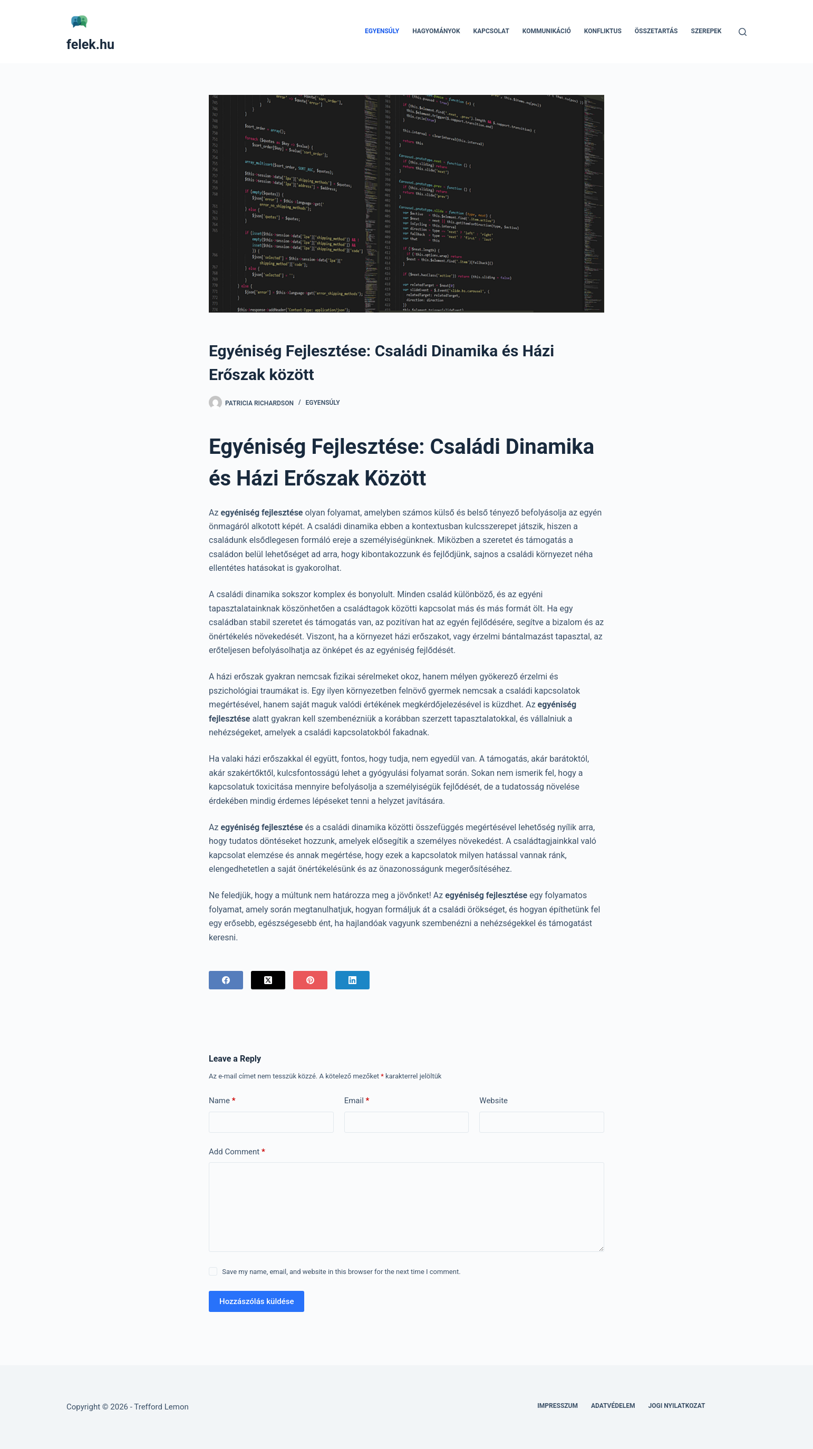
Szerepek (706, 31)
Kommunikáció (546, 31)
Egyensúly (382, 31)
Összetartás (656, 31)
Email (357, 1100)
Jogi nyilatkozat (677, 1405)
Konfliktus (603, 31)
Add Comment (237, 1152)
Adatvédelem (613, 1405)
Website (493, 1100)
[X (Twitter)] (268, 980)
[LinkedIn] (352, 980)
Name (222, 1100)
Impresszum (557, 1405)
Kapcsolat (491, 31)
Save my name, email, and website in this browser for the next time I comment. (341, 1272)
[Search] (743, 32)
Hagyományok (436, 31)
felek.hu (90, 44)
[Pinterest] (310, 980)
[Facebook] (226, 980)
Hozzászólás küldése (256, 1301)
